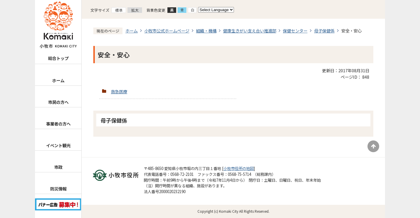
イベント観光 (58, 145)
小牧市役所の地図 (238, 168)
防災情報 (58, 189)
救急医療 (119, 91)
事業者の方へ (58, 124)
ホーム (58, 80)
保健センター (295, 31)
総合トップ (58, 58)
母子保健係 (324, 31)
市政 (58, 167)
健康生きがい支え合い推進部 (249, 31)
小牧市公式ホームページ (166, 31)
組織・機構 (206, 31)
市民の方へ (58, 102)
